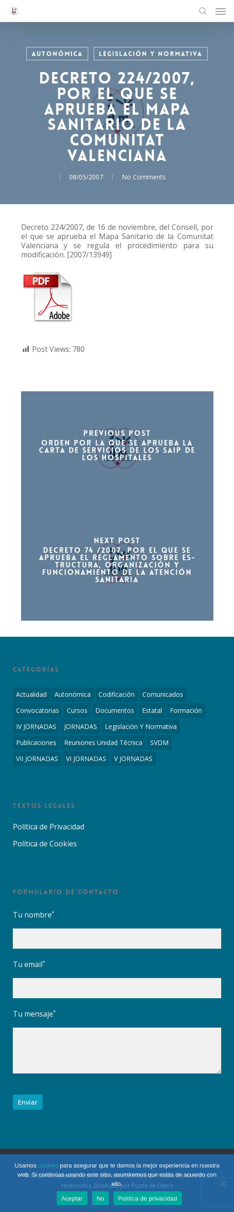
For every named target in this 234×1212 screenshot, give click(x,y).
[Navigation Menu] (221, 11)
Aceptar (72, 1198)
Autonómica (57, 54)
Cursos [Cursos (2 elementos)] (77, 710)
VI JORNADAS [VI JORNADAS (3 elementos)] (86, 758)
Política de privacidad (147, 1198)
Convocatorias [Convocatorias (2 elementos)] (37, 710)
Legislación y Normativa (150, 54)
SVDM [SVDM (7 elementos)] (159, 742)
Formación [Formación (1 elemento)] (186, 710)
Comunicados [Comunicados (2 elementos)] (162, 694)
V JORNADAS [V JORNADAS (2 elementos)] (133, 758)
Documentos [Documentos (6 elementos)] (114, 710)
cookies (48, 1165)
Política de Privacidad (48, 827)
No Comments (144, 176)
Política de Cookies (45, 844)
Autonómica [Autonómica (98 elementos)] (72, 694)
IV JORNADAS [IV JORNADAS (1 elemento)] (36, 726)
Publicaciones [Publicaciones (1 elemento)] (36, 742)
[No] (222, 1183)
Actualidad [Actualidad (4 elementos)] (31, 694)
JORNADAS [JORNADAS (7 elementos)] (80, 726)
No (100, 1198)
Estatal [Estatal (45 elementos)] (152, 710)
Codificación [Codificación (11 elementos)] (116, 694)
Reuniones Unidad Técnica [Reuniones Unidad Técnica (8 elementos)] (103, 742)
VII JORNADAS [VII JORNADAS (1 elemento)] (37, 758)
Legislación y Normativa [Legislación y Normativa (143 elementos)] (141, 726)
